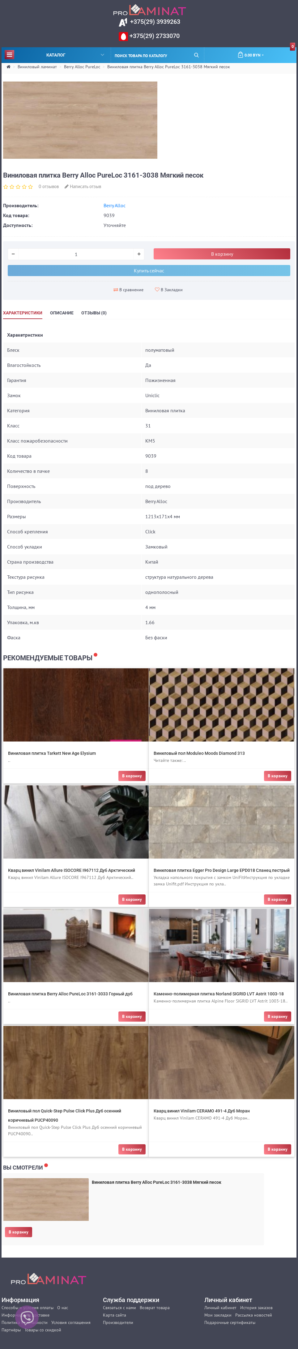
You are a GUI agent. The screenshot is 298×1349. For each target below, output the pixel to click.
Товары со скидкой (42, 1330)
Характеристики (22, 312)
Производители (118, 1322)
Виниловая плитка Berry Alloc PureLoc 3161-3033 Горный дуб (70, 993)
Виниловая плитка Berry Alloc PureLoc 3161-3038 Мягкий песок (168, 66)
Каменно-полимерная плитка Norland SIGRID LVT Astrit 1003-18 (219, 993)
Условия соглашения (71, 1322)
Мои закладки (218, 1315)
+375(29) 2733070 (154, 36)
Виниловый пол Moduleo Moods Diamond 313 (199, 753)
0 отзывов (49, 186)
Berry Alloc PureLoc (82, 66)
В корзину (18, 1232)
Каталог (54, 54)
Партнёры (11, 1330)
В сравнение (128, 289)
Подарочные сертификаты (229, 1322)
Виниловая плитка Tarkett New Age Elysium (52, 753)
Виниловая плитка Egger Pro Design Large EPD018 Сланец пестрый (222, 870)
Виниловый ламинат (37, 66)
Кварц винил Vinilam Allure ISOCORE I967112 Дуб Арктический (71, 870)
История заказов (256, 1307)
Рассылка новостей (253, 1315)
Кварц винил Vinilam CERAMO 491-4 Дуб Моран (202, 1110)
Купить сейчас (149, 270)
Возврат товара (155, 1307)
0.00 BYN (266, 52)
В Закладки (169, 289)
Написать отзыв (83, 186)
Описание (62, 312)
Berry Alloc (115, 205)
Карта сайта (114, 1315)
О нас (62, 1307)
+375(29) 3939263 (154, 21)
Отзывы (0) (94, 312)
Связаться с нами (119, 1307)
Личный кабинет (220, 1307)
